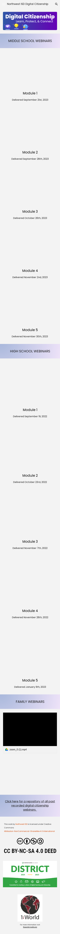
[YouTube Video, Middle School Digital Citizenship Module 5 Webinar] (30, 306)
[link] (30, 732)
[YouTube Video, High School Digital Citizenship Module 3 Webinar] (30, 515)
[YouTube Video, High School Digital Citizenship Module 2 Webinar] (30, 449)
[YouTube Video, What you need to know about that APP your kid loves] (30, 775)
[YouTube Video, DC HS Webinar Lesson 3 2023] (30, 188)
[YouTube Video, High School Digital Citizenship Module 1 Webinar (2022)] (30, 383)
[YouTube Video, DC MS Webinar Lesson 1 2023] (30, 70)
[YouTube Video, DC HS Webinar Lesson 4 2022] (30, 582)
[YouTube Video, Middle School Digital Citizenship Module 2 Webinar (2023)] (30, 129)
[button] (3, 4)
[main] (30, 41)
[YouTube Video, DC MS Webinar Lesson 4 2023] (30, 247)
